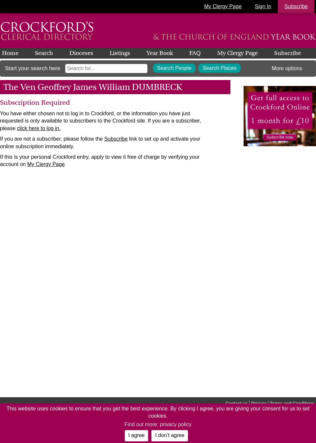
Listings (120, 53)
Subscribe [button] (296, 6)
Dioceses (81, 53)
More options (287, 68)
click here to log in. (39, 128)
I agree (136, 435)
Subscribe (287, 53)
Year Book (159, 53)
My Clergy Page (223, 6)
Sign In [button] (263, 6)
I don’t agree (169, 435)
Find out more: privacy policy (158, 424)
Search (44, 53)
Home (10, 53)
